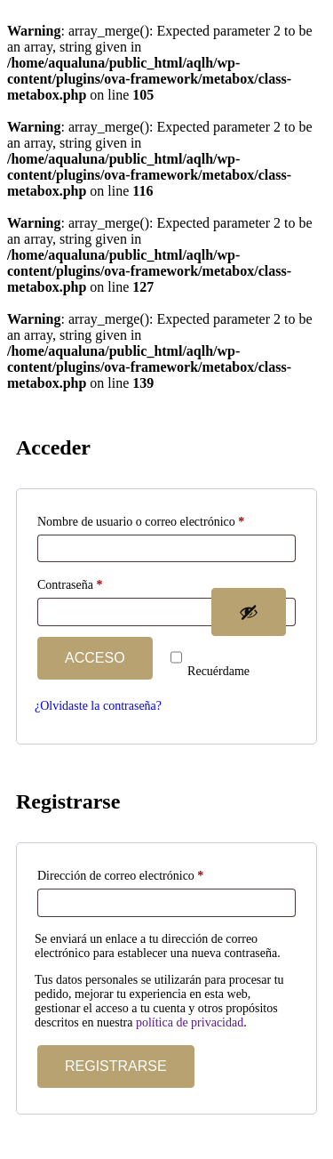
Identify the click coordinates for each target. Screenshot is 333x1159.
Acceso (95, 657)
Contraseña (98, 582)
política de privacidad (189, 1022)
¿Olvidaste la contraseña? (98, 705)
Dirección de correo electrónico (148, 873)
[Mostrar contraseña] (248, 612)
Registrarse (116, 1066)
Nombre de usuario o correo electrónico (166, 519)
